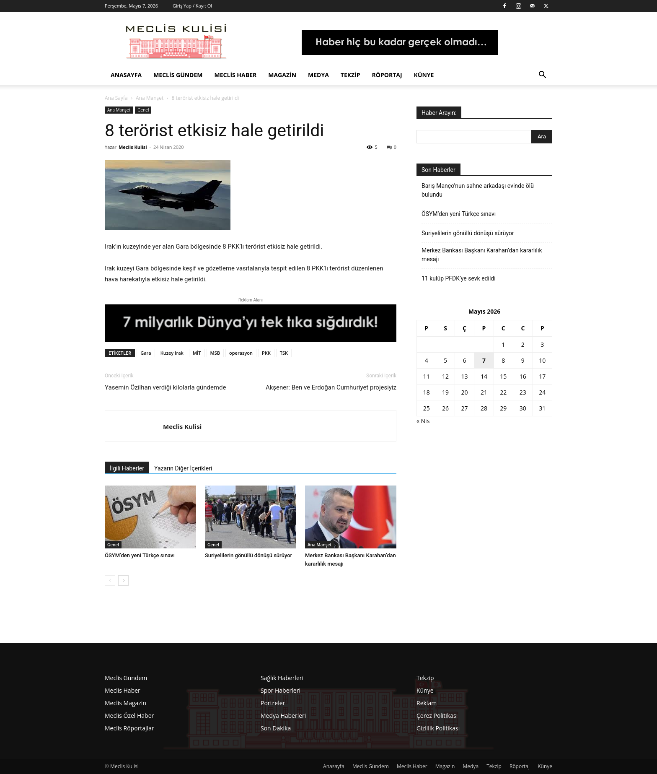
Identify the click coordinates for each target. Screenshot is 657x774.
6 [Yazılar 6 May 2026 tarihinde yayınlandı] (464, 360)
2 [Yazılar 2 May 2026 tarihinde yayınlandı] (523, 344)
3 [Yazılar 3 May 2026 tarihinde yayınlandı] (542, 344)
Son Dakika (276, 728)
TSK (284, 353)
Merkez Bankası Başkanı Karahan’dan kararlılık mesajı (482, 254)
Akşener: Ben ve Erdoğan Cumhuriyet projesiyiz (331, 387)
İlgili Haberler (127, 468)
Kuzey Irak (172, 353)
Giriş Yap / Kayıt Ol (192, 6)
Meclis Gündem (177, 75)
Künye (424, 75)
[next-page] (123, 580)
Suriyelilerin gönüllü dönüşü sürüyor (248, 555)
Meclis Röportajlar (129, 728)
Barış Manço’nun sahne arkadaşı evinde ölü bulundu (478, 190)
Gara (145, 353)
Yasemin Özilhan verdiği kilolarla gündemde (165, 387)
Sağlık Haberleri (282, 678)
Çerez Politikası (437, 715)
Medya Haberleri (283, 715)
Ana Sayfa (116, 97)
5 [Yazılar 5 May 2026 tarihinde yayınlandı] (445, 360)
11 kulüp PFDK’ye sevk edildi (459, 278)
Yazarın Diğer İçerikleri (183, 468)
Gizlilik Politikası (438, 728)
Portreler (273, 703)
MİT (197, 353)
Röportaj (387, 75)
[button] (542, 76)
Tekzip (350, 75)
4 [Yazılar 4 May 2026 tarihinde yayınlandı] (426, 360)
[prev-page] (110, 580)
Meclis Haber (236, 75)
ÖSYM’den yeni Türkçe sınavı (140, 555)
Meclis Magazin (125, 703)
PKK (266, 353)
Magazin (282, 75)
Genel (143, 110)
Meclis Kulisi (133, 147)
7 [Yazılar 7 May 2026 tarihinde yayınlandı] (484, 360)
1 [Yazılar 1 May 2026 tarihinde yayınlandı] (503, 344)
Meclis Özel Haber (129, 715)
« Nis (422, 421)
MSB (215, 353)
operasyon (241, 353)
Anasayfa (126, 75)
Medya (318, 75)
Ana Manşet (149, 97)
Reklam (426, 703)
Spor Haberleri (280, 690)
